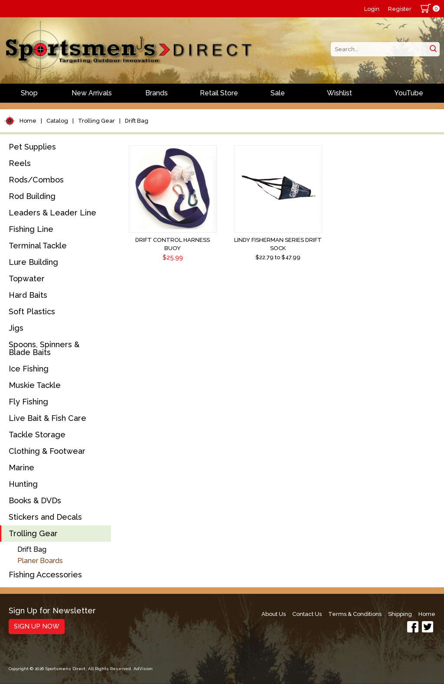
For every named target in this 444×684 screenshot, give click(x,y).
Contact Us (307, 614)
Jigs (16, 327)
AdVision (143, 668)
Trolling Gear (96, 121)
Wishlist (339, 93)
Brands (156, 93)
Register (399, 9)
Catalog (57, 121)
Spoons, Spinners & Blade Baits (44, 348)
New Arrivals (92, 93)
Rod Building (32, 196)
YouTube (408, 93)
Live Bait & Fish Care (47, 418)
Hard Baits (28, 295)
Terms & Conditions (355, 614)
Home (28, 121)
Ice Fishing (29, 368)
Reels (20, 163)
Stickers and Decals (45, 516)
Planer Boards (40, 561)
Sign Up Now (36, 626)
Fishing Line (31, 229)
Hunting (23, 484)
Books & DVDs (35, 500)
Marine (21, 467)
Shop (29, 93)
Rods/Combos (36, 179)
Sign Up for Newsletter (52, 611)
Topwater (27, 278)
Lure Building (33, 262)
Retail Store (219, 93)
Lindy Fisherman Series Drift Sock (278, 244)
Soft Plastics (32, 311)
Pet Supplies (32, 146)
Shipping (400, 614)
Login (371, 9)
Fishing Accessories (45, 574)
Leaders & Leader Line (52, 212)
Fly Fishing (28, 401)
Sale (278, 93)
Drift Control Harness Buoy (172, 244)
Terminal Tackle (38, 245)
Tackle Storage (37, 434)
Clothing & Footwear (47, 451)
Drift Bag (136, 121)
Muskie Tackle (35, 385)
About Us (273, 614)
